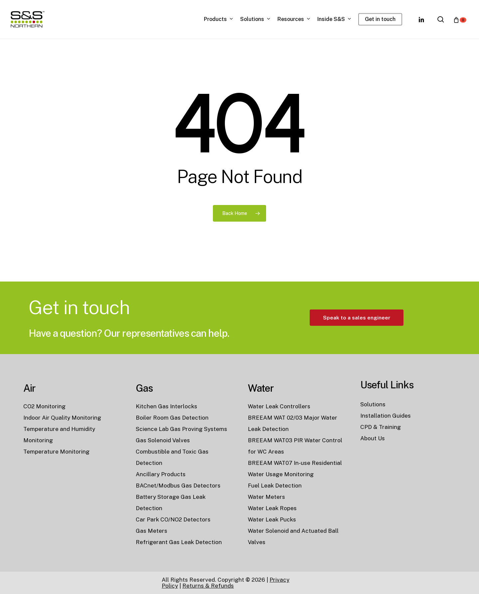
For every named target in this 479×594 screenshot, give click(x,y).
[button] (357, 343)
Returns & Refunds (208, 585)
